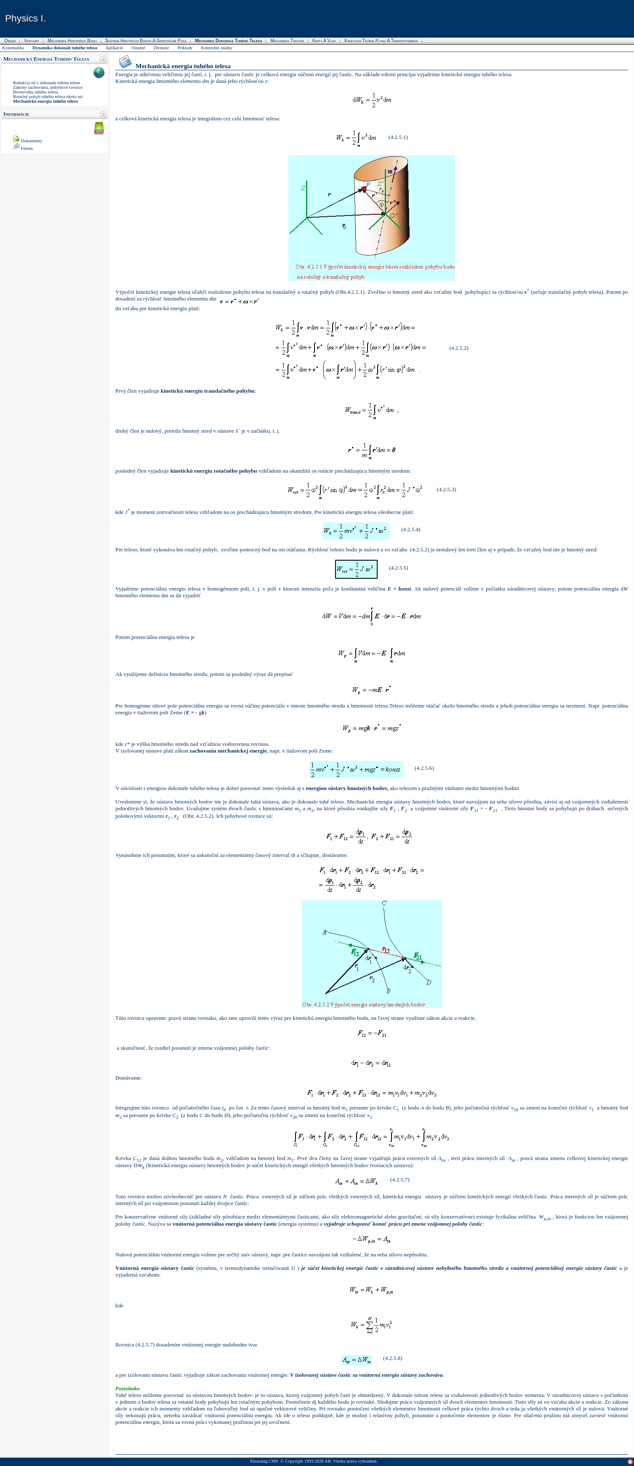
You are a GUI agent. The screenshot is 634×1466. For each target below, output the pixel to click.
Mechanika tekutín (287, 40)
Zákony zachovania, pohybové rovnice (48, 87)
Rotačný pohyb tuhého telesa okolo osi (48, 96)
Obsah (10, 40)
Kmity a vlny (324, 40)
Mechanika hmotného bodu (72, 40)
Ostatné (138, 47)
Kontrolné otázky (216, 47)
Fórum (27, 148)
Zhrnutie (161, 47)
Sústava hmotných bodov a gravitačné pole (146, 40)
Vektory (31, 40)
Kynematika (13, 47)
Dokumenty (31, 140)
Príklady (184, 47)
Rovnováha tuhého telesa (35, 92)
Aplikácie (114, 47)
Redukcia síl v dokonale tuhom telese (46, 82)
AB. (328, 1461)
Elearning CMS (264, 1461)
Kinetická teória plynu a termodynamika (381, 40)
